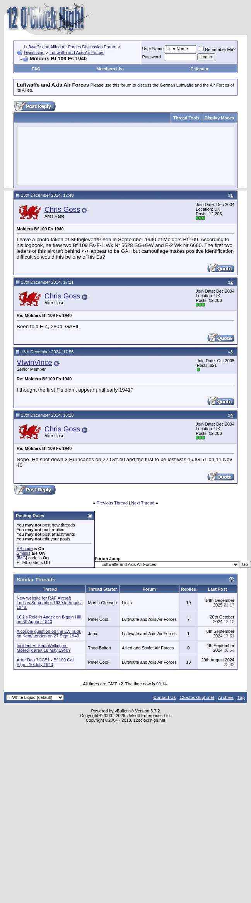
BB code (25, 548)
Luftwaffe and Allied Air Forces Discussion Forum (70, 46)
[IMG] (22, 557)
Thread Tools (186, 118)
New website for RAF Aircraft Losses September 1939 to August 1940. (49, 603)
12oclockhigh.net (196, 697)
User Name (153, 48)
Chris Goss (62, 209)
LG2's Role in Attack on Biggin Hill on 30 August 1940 (49, 619)
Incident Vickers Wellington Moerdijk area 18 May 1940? (43, 648)
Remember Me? (217, 49)
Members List (110, 68)
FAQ (36, 68)
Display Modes (219, 118)
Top (241, 697)
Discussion (34, 52)
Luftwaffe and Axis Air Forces (77, 52)
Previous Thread (112, 503)
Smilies (23, 553)
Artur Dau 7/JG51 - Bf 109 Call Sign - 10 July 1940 (45, 662)
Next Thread (142, 503)
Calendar (199, 68)
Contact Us (164, 697)
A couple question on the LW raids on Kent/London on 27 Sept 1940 (49, 633)
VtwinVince (34, 362)
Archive (226, 697)
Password (151, 57)
